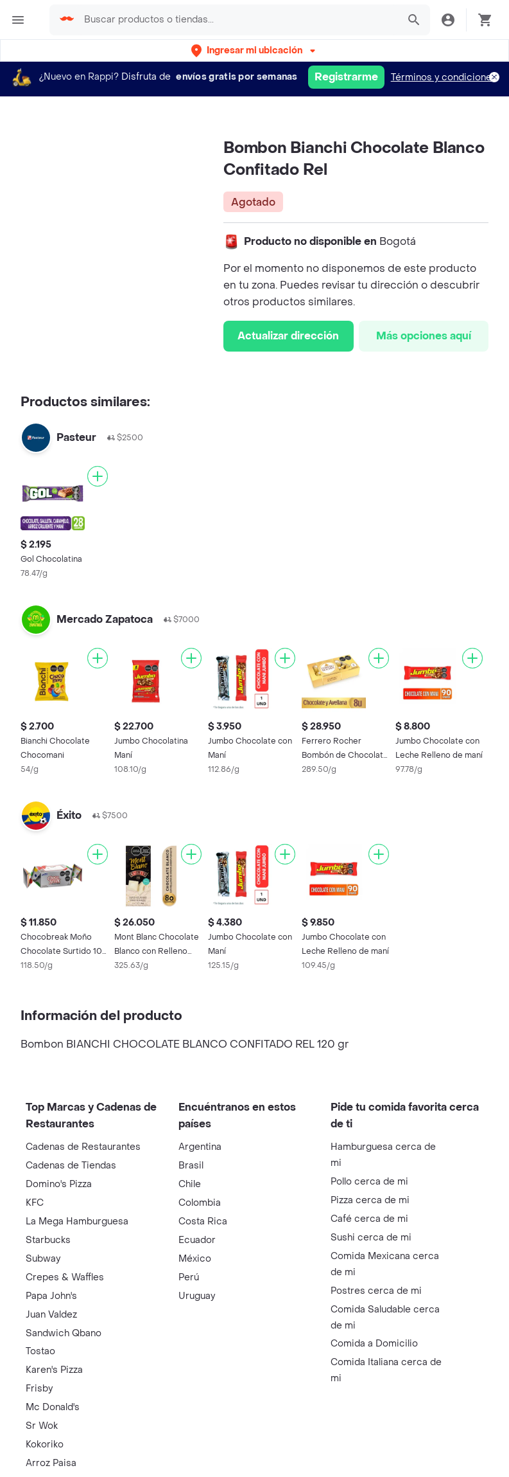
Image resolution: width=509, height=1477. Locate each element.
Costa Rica (202, 1221)
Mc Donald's (53, 1407)
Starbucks (48, 1240)
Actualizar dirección (288, 336)
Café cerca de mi (369, 1219)
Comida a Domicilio (374, 1344)
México (194, 1259)
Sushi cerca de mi (371, 1237)
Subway (43, 1259)
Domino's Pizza (59, 1184)
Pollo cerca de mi (369, 1182)
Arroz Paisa (51, 1463)
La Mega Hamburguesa (77, 1221)
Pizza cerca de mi (370, 1200)
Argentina (199, 1147)
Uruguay (196, 1296)
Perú (188, 1277)
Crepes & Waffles (65, 1277)
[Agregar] (97, 476)
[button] (254, 50)
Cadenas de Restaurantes (83, 1147)
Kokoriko (45, 1444)
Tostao (40, 1351)
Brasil (190, 1165)
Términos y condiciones (444, 77)
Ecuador (197, 1240)
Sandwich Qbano (63, 1333)
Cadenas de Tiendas (71, 1165)
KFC (35, 1203)
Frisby (39, 1389)
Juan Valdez (51, 1315)
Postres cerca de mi (376, 1291)
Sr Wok (42, 1426)
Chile (189, 1184)
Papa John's (51, 1296)
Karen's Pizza (54, 1370)
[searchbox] (237, 19)
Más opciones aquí (423, 336)
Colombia (199, 1203)
